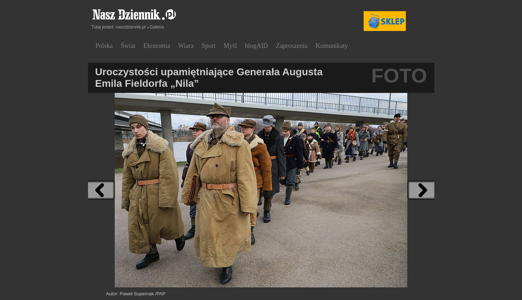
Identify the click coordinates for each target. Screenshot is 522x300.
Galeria (157, 27)
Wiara (186, 45)
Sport (209, 45)
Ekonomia (157, 45)
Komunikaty (332, 45)
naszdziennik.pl (130, 27)
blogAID (256, 45)
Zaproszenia (292, 45)
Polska (104, 45)
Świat (128, 45)
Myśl (230, 45)
